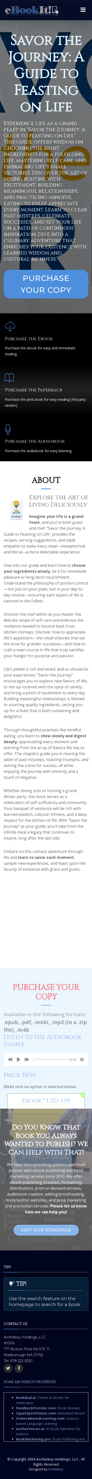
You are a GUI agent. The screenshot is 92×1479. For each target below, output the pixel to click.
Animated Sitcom (50, 1413)
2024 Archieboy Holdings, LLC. (53, 1459)
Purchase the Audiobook (35, 441)
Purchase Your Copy (46, 284)
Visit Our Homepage (46, 1230)
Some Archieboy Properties (30, 1382)
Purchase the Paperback (33, 390)
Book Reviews (48, 1408)
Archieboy (55, 1469)
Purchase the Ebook (29, 339)
